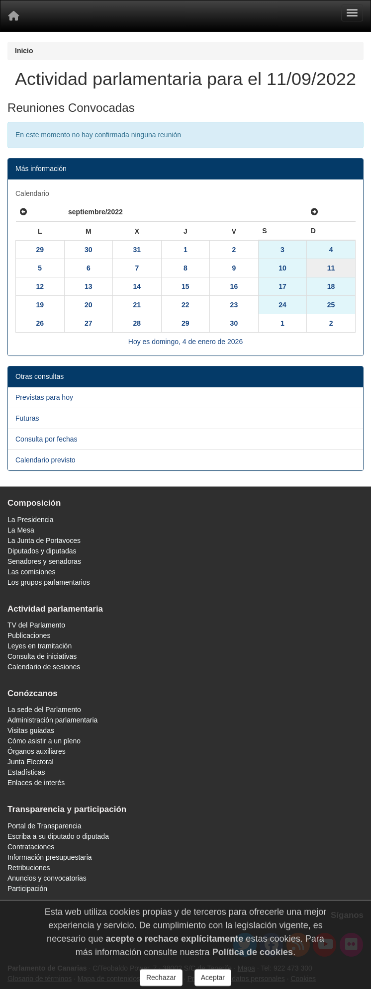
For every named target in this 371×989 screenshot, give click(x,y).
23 (234, 305)
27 (89, 323)
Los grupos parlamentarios (48, 582)
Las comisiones (31, 572)
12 (40, 286)
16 (234, 286)
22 (185, 305)
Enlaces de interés (36, 783)
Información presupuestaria (49, 857)
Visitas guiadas (30, 730)
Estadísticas (26, 772)
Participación (27, 889)
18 (331, 286)
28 (137, 323)
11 (331, 268)
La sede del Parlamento (44, 710)
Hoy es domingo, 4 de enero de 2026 (185, 342)
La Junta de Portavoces (44, 540)
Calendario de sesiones (43, 667)
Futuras (27, 418)
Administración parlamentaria (52, 720)
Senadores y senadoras (44, 561)
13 (89, 286)
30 (89, 250)
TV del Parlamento (36, 625)
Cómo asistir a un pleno (44, 741)
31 (137, 250)
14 (137, 286)
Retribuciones (28, 868)
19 (40, 305)
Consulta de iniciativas (42, 656)
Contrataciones (30, 847)
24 (282, 305)
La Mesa (20, 530)
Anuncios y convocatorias (47, 878)
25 (331, 305)
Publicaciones (28, 635)
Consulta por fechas (46, 439)
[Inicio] (13, 15)
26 (40, 323)
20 (89, 305)
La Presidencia (30, 520)
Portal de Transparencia (44, 826)
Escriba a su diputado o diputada (58, 836)
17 (282, 286)
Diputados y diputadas (42, 551)
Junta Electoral (30, 762)
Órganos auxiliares (36, 751)
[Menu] (352, 12)
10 (282, 268)
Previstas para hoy (44, 397)
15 (185, 286)
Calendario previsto (45, 460)
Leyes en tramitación (39, 646)
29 (40, 250)
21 (137, 305)
